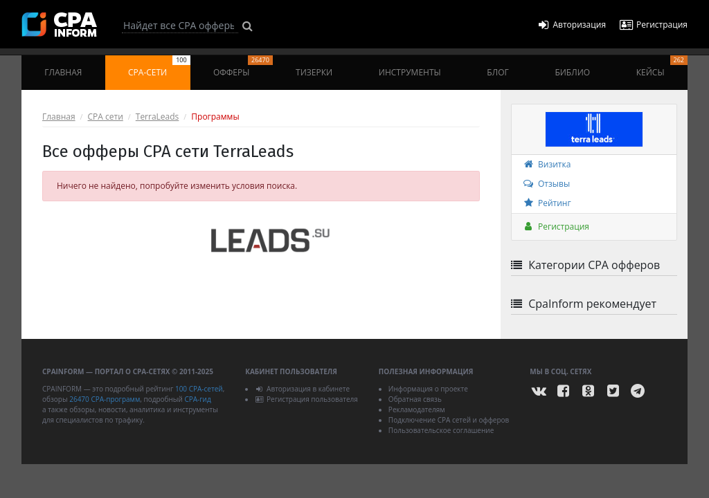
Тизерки (314, 72)
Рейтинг (546, 203)
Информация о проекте (428, 389)
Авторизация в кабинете (302, 389)
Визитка (546, 164)
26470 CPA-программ (104, 399)
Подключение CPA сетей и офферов (449, 420)
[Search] (180, 25)
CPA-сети (159, 66)
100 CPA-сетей (199, 389)
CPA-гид (197, 399)
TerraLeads (157, 116)
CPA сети (105, 116)
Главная (63, 72)
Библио (572, 72)
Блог (497, 72)
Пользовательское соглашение (441, 430)
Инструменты (410, 72)
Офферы (243, 66)
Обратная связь (415, 399)
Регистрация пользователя (306, 399)
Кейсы (662, 66)
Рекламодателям (416, 409)
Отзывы (546, 184)
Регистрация (555, 226)
